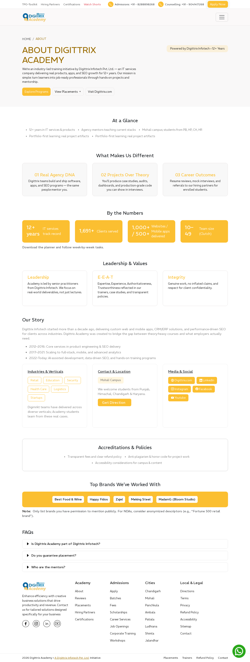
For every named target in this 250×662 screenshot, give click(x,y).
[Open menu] (222, 17)
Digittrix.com (181, 380)
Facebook (203, 389)
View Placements (68, 92)
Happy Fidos (99, 499)
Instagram (179, 389)
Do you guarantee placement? (53, 555)
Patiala (149, 619)
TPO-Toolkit (29, 4)
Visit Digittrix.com (100, 92)
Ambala (150, 612)
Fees (113, 605)
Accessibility (188, 619)
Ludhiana (151, 626)
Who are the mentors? (48, 567)
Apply (114, 591)
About (79, 591)
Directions (187, 591)
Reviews (80, 598)
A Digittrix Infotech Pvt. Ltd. (72, 657)
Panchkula (152, 605)
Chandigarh (153, 591)
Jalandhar (152, 640)
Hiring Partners (50, 4)
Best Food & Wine (68, 499)
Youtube (178, 398)
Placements (83, 605)
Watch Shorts (92, 4)
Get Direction (113, 402)
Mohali (149, 598)
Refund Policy (189, 612)
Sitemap (185, 626)
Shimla (149, 633)
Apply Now (218, 4)
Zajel (119, 499)
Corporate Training (123, 633)
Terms (184, 598)
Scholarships (118, 612)
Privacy (185, 605)
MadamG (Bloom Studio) (177, 499)
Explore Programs (36, 92)
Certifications (71, 4)
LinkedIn (206, 380)
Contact (186, 633)
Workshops (117, 640)
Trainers (187, 657)
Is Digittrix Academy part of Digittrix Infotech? (65, 544)
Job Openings (119, 626)
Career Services (120, 619)
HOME (26, 39)
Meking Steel (141, 499)
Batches (115, 598)
